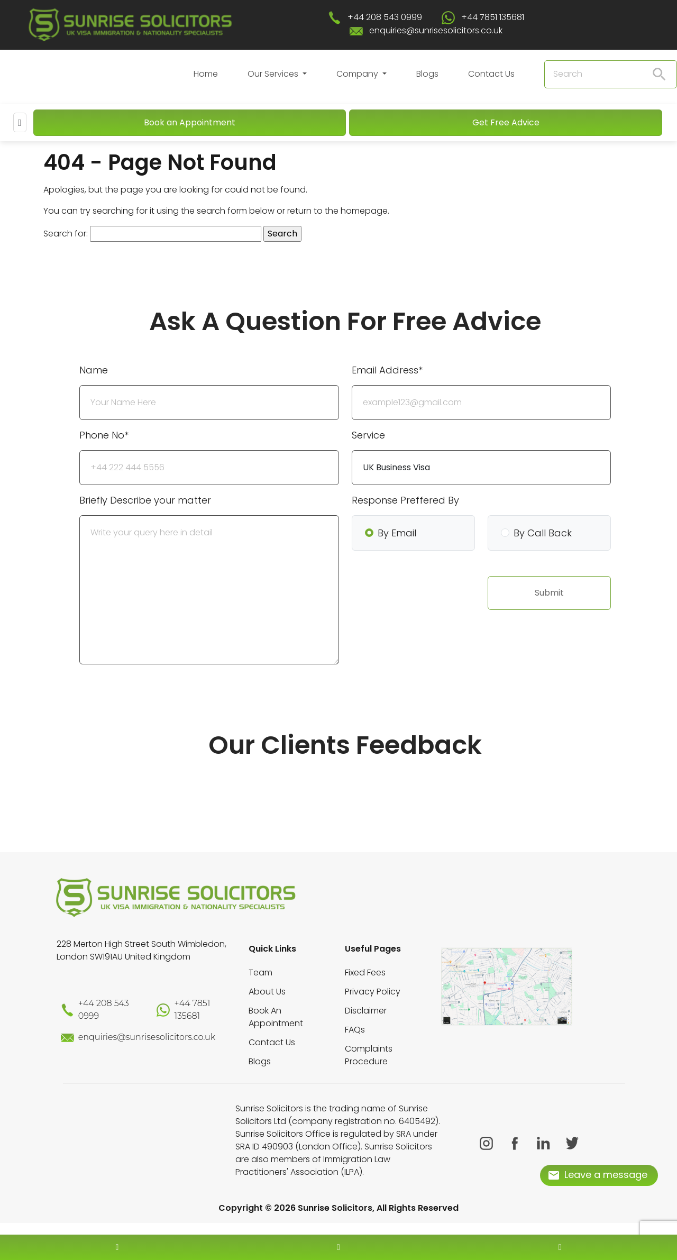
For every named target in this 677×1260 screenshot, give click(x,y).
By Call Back (543, 533)
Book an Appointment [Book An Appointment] (189, 122)
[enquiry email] (338, 1247)
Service (368, 435)
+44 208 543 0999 (384, 17)
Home (206, 74)
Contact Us (491, 74)
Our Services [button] (274, 74)
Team (260, 972)
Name (93, 370)
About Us (267, 991)
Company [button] (358, 74)
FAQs (355, 1030)
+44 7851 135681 (492, 17)
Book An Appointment (276, 1017)
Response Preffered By (405, 500)
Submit (549, 593)
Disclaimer (366, 1011)
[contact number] (116, 1247)
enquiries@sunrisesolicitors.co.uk (435, 30)
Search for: (65, 233)
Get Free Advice (505, 122)
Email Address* (387, 370)
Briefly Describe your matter (145, 500)
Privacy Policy (372, 991)
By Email (397, 533)
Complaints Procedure (368, 1055)
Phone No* (104, 435)
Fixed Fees (365, 972)
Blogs (427, 74)
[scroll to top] (338, 1215)
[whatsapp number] (560, 1247)
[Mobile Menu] (19, 122)
